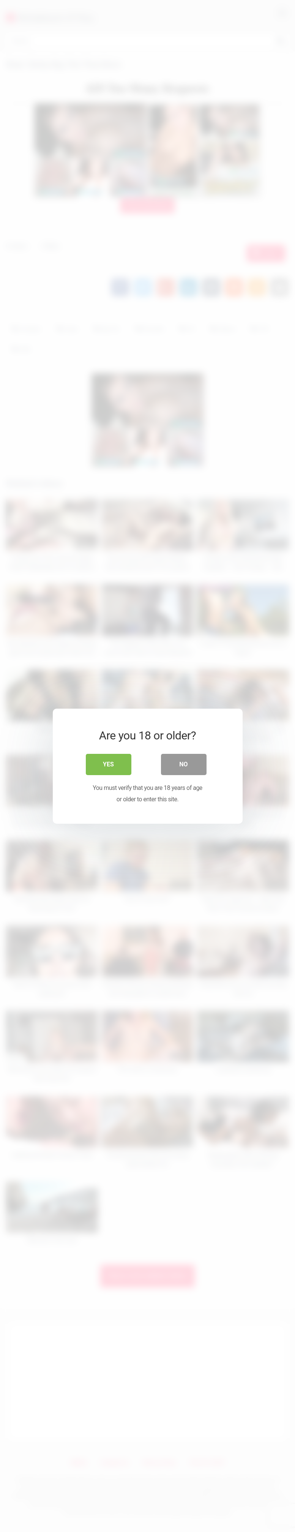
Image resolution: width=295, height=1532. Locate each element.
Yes (108, 764)
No (183, 764)
